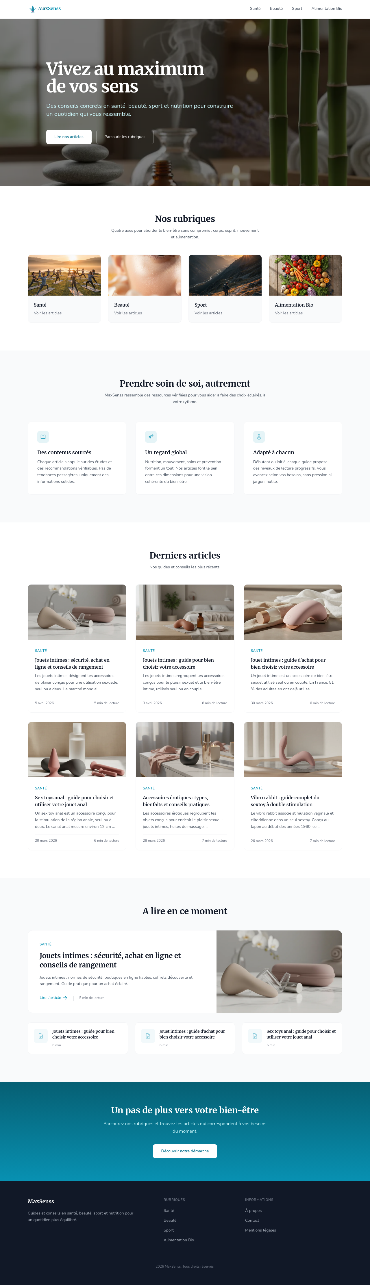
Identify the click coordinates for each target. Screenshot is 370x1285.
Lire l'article (53, 997)
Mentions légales (260, 1230)
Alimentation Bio (327, 8)
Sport (297, 8)
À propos (253, 1210)
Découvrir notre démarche (185, 1151)
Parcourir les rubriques (125, 137)
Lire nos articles (69, 137)
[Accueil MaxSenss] (49, 9)
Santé (255, 8)
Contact (252, 1220)
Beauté (276, 8)
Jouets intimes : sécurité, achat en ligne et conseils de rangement (110, 960)
